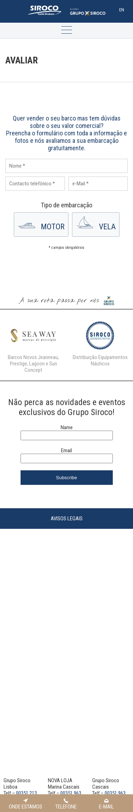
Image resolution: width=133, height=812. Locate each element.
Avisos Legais (67, 518)
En (121, 9)
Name (67, 427)
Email (66, 450)
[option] (33, 345)
